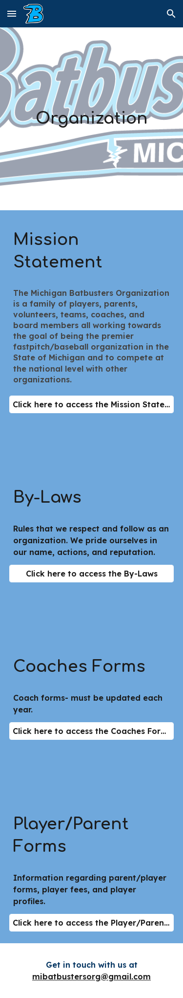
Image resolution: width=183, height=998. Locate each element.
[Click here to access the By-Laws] (92, 573)
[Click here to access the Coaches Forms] (92, 731)
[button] (11, 13)
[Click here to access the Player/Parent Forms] (92, 922)
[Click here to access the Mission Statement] (92, 404)
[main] (91, 119)
